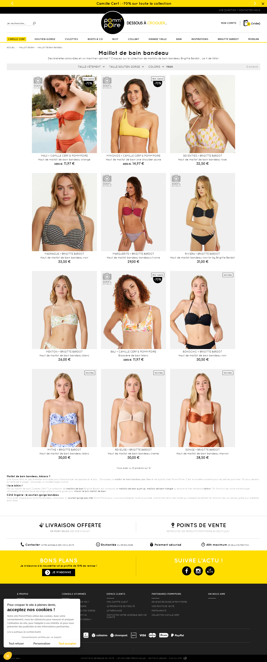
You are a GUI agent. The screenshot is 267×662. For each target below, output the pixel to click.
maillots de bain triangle (160, 488)
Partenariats (159, 611)
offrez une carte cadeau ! (77, 619)
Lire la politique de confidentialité (24, 632)
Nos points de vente (163, 606)
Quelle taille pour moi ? (75, 602)
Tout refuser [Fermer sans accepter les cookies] (16, 643)
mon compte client (117, 602)
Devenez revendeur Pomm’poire (169, 602)
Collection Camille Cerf (165, 615)
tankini (207, 488)
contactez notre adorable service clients (127, 616)
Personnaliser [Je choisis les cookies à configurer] (41, 643)
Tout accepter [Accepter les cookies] (67, 643)
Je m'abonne (61, 572)
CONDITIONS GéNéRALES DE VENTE (97, 658)
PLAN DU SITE (175, 658)
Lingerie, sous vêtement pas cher (24, 10)
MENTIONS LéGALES (157, 658)
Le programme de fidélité (121, 606)
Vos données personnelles (131, 658)
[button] (7, 655)
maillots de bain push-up (132, 488)
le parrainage (114, 611)
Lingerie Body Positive (74, 615)
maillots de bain (74, 488)
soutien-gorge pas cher (80, 498)
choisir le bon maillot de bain (90, 491)
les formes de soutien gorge (78, 611)
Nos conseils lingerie (74, 606)
